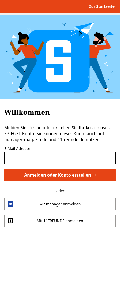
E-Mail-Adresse (17, 149)
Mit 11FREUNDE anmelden (60, 220)
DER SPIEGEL (22, 6)
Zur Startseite (102, 6)
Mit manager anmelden (60, 203)
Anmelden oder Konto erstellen (60, 175)
